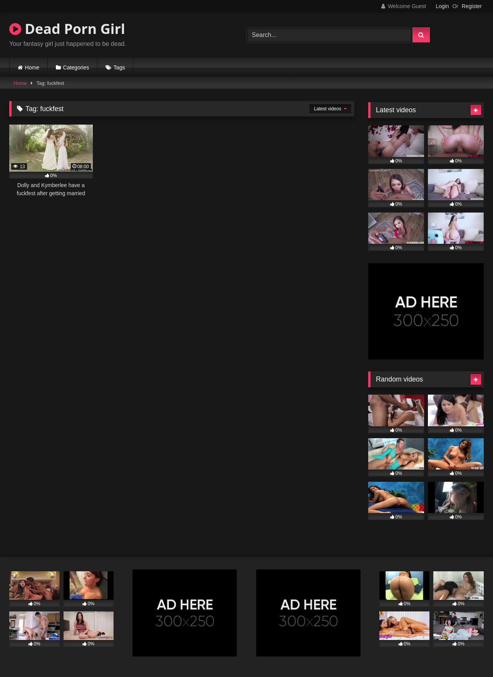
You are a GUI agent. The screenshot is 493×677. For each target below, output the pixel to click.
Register (472, 6)
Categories (76, 67)
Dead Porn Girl (67, 28)
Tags (119, 67)
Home (32, 67)
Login (442, 6)
